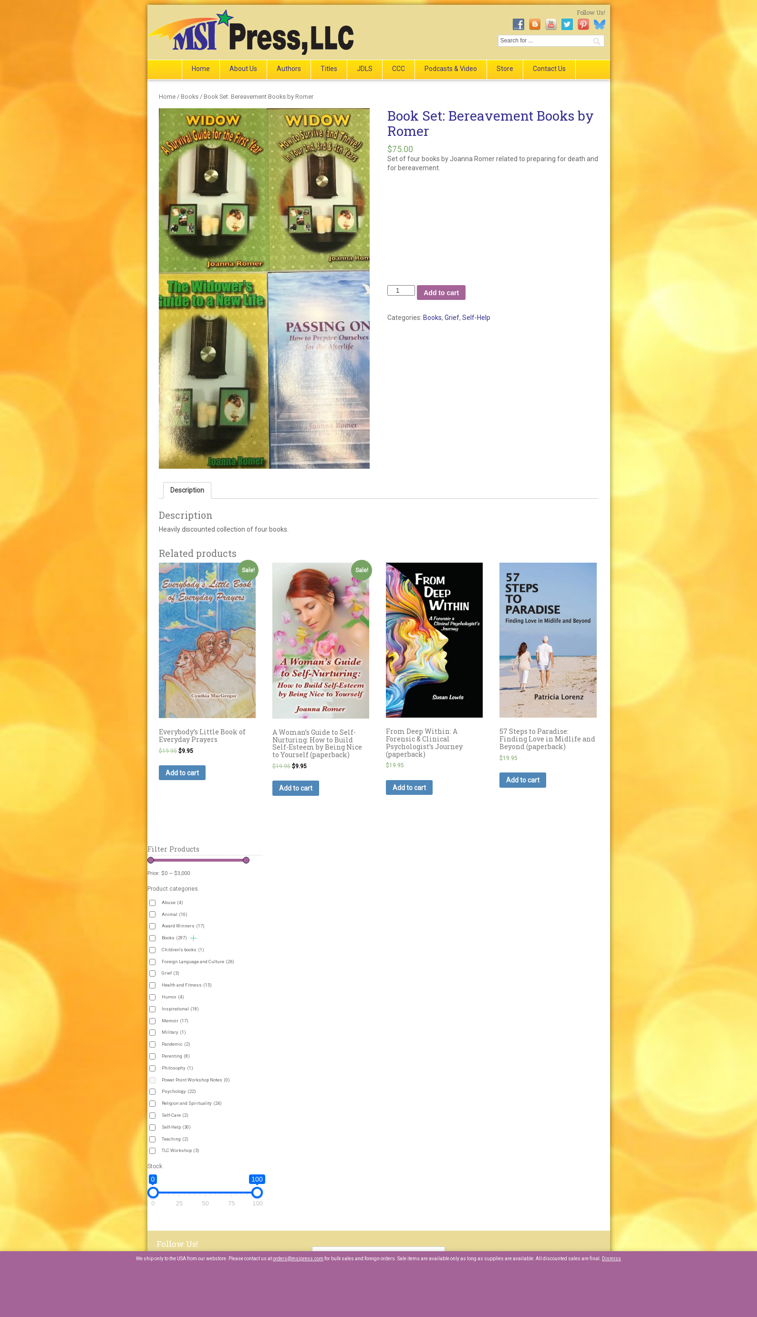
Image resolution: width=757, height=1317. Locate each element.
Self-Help (476, 317)
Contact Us (549, 68)
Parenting (176, 1056)
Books (189, 96)
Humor (173, 996)
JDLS (365, 68)
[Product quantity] (401, 290)
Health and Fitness (187, 985)
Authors (289, 68)
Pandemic (176, 1044)
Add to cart (441, 293)
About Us (243, 68)
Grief (452, 317)
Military (174, 1032)
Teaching (175, 1139)
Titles (329, 68)
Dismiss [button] (611, 1258)
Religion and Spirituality (192, 1103)
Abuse (172, 902)
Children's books (183, 949)
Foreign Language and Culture (198, 961)
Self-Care (175, 1115)
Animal (174, 914)
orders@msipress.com (298, 1258)
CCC (398, 68)
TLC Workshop (180, 1150)
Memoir (175, 1020)
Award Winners (183, 925)
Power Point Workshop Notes (196, 1079)
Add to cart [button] (182, 773)
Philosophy (177, 1067)
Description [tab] (187, 490)
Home (201, 68)
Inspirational (180, 1008)
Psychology (179, 1091)
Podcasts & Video (451, 68)
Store (505, 68)
